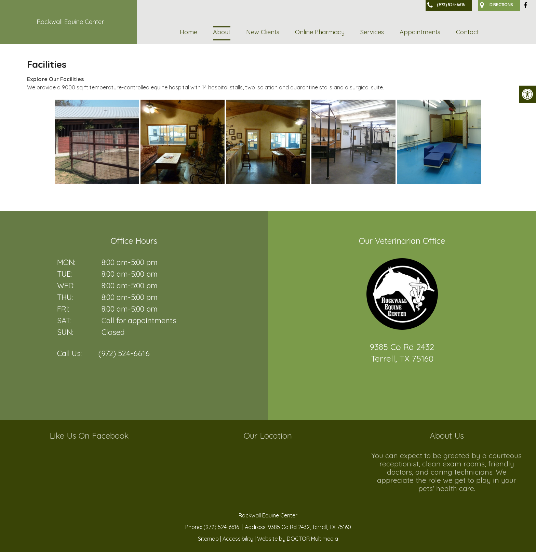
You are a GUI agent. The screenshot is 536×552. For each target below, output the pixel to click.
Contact (467, 32)
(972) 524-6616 (124, 353)
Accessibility (238, 538)
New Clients (262, 32)
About (221, 32)
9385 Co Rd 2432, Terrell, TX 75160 (309, 527)
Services (372, 32)
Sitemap (208, 538)
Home (188, 32)
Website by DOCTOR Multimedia (297, 538)
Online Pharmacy (320, 32)
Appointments (420, 32)
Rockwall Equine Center (70, 22)
